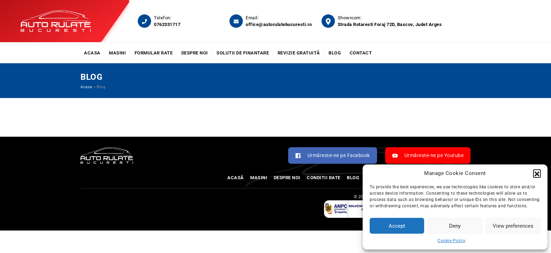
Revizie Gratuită (299, 53)
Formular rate (154, 53)
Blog (335, 53)
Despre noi (194, 53)
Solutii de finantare (242, 53)
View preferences (513, 226)
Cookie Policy (451, 240)
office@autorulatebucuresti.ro (279, 24)
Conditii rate (324, 177)
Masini (117, 53)
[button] (536, 173)
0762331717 (167, 24)
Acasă (235, 177)
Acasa (92, 53)
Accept (397, 226)
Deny (455, 226)
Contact (361, 53)
